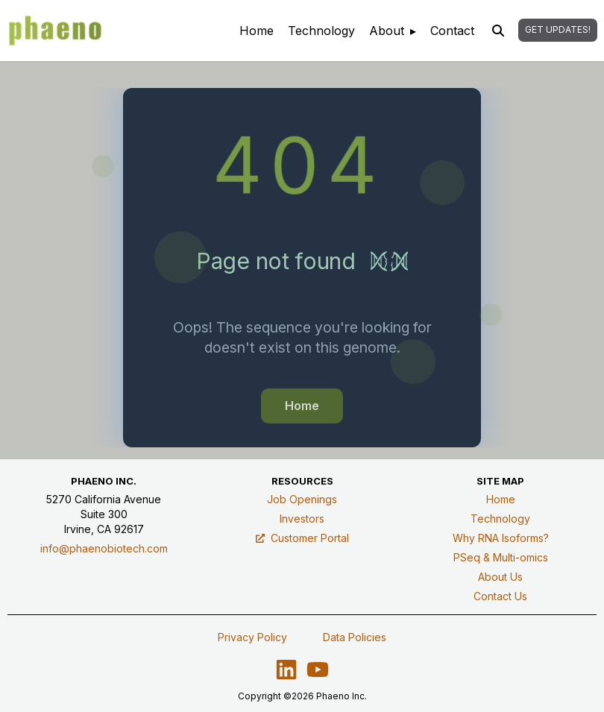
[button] (557, 30)
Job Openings (302, 499)
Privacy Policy (252, 637)
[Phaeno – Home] (55, 30)
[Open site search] (498, 30)
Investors (302, 518)
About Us (500, 576)
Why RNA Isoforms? (501, 538)
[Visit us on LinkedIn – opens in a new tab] (286, 669)
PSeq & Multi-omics (500, 557)
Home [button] (302, 405)
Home (500, 499)
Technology (500, 518)
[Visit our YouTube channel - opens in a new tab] (317, 669)
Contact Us (500, 596)
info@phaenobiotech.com (104, 548)
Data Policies (354, 637)
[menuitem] (256, 30)
